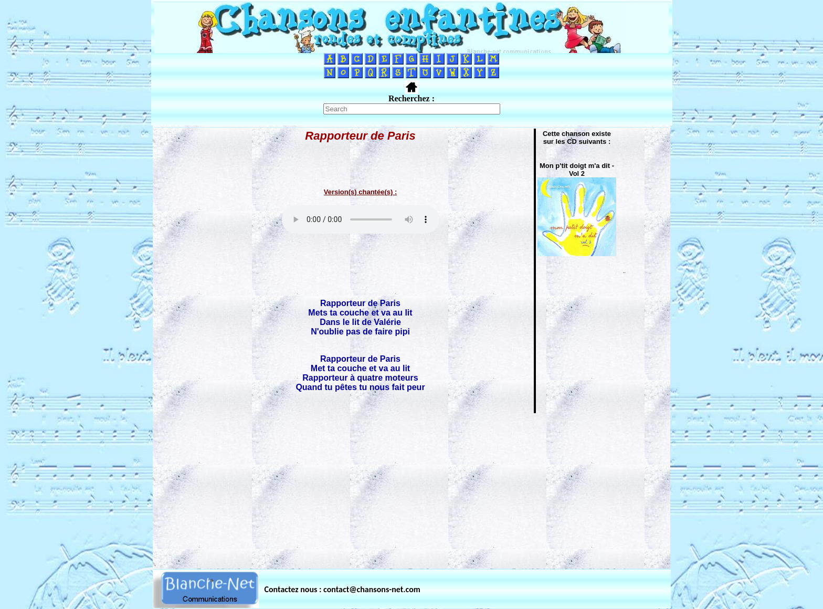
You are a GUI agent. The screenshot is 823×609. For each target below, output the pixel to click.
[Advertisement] (411, 487)
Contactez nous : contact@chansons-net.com (342, 589)
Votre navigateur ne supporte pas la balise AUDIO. (360, 219)
